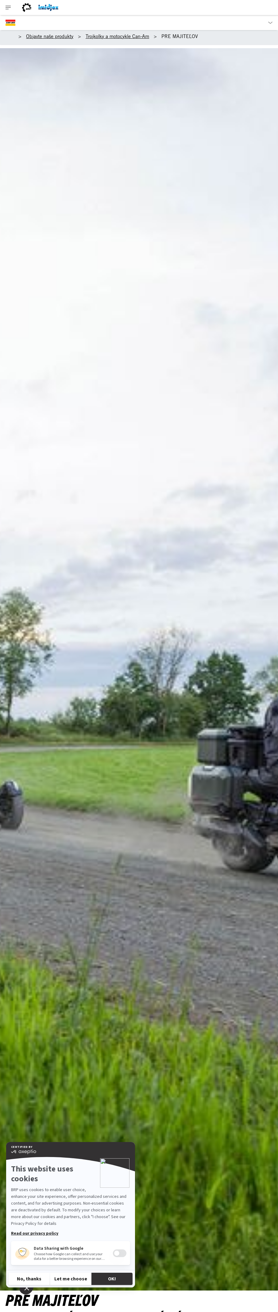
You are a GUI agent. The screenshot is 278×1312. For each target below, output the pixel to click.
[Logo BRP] (27, 7)
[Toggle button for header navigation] (8, 7)
